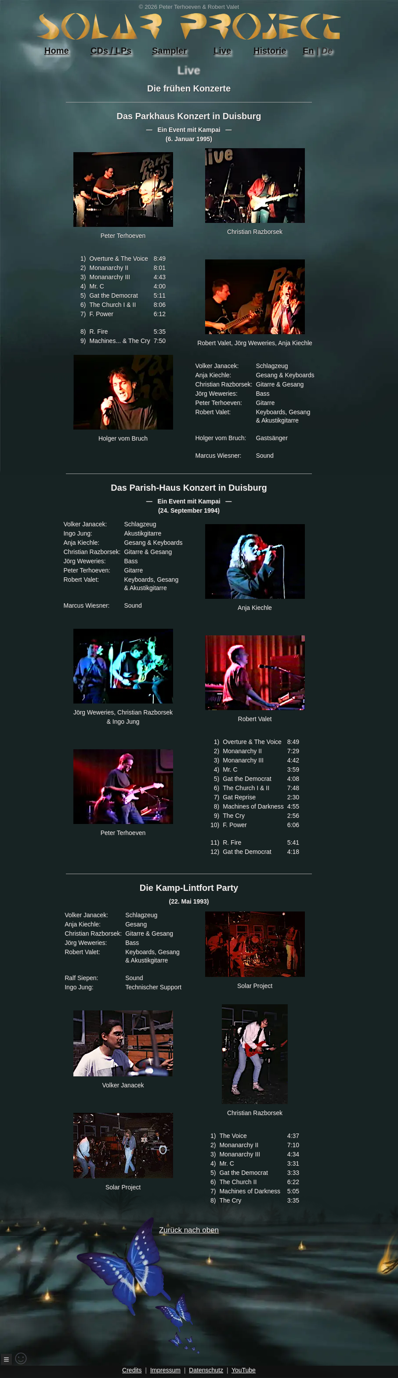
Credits (131, 1370)
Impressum (165, 1370)
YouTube (244, 1370)
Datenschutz (206, 1370)
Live (222, 50)
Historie (269, 50)
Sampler (169, 50)
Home (56, 50)
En (308, 50)
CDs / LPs (110, 50)
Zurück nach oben (173, 1290)
